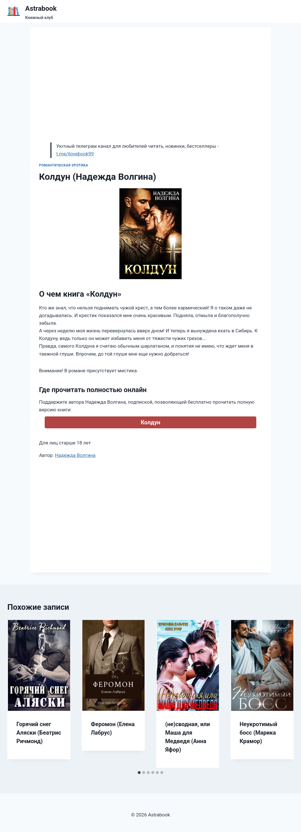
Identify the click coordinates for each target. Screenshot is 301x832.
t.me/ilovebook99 (75, 154)
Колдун (150, 422)
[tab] (139, 772)
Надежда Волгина (75, 455)
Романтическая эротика (63, 165)
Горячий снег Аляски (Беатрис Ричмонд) (38, 733)
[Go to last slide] (17, 693)
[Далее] (283, 693)
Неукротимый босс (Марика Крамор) (258, 733)
